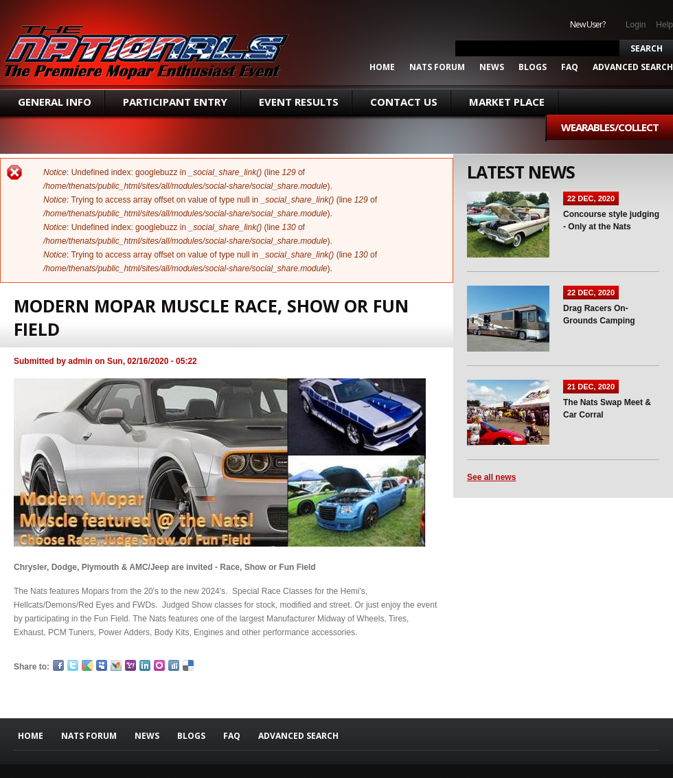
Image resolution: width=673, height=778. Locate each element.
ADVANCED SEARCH (633, 67)
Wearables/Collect (610, 127)
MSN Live (116, 665)
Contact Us (403, 101)
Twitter (72, 665)
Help (664, 25)
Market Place (507, 101)
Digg (173, 665)
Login (636, 25)
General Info (54, 101)
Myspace (101, 665)
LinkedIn (144, 665)
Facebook (58, 665)
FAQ (569, 67)
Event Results (299, 101)
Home (382, 67)
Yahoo (130, 665)
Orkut (159, 665)
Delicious (188, 665)
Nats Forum (437, 67)
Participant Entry (175, 101)
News (491, 67)
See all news (491, 477)
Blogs (532, 67)
